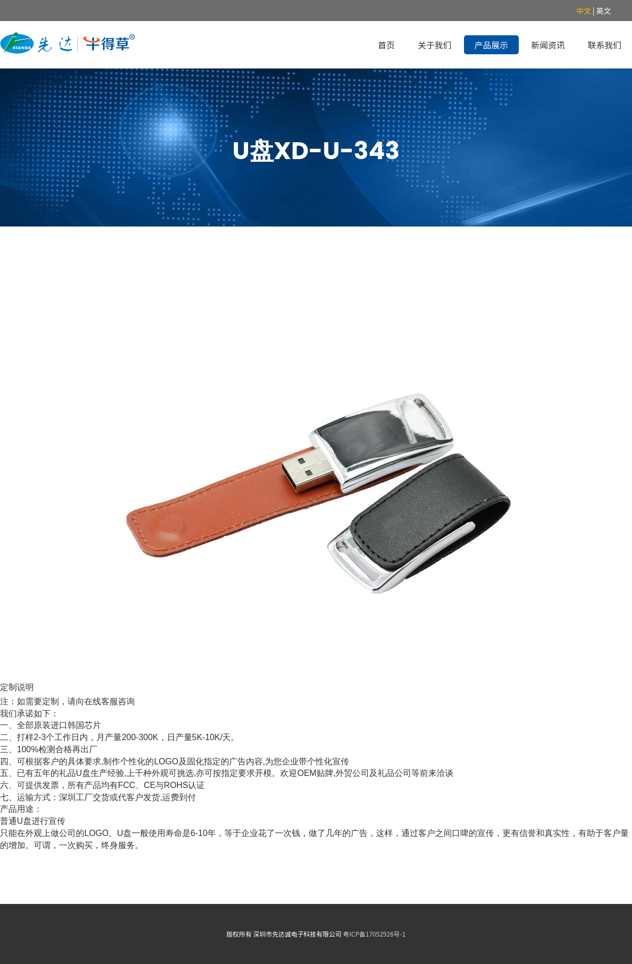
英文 (603, 10)
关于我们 (434, 44)
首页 (386, 44)
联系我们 (604, 44)
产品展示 (491, 44)
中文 (583, 10)
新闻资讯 (548, 44)
